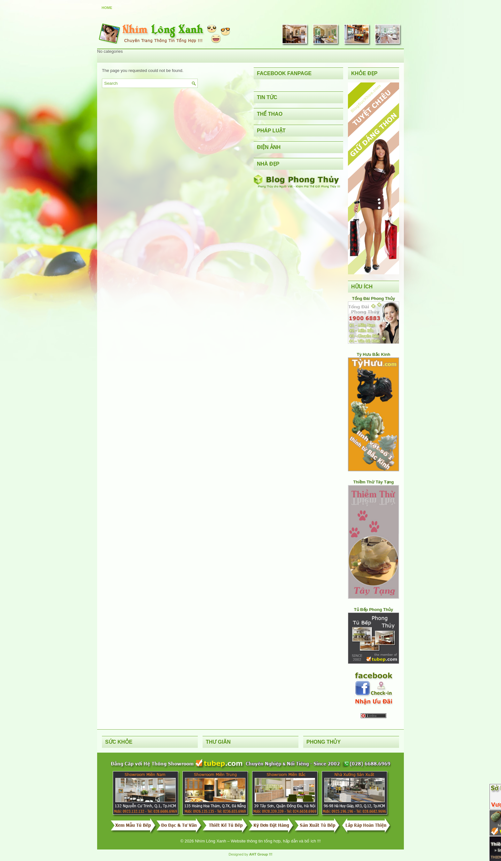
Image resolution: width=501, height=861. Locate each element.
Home (107, 8)
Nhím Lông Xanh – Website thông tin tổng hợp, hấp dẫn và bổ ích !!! (257, 841)
